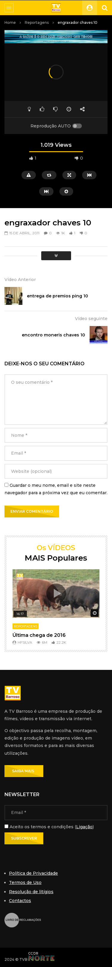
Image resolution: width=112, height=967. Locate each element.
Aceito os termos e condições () (49, 826)
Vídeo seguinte (91, 318)
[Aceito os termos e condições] (6, 826)
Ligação (84, 826)
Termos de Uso (25, 882)
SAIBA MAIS (24, 771)
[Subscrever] (23, 838)
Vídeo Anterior (20, 279)
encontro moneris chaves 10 (53, 335)
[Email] (56, 812)
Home (10, 22)
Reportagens (37, 22)
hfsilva (25, 642)
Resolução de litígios (31, 891)
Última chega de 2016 (39, 635)
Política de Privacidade (33, 873)
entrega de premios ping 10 (57, 296)
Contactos (20, 900)
